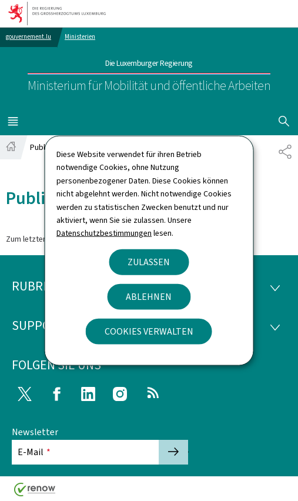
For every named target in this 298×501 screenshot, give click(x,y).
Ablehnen (149, 296)
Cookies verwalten (149, 331)
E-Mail (34, 452)
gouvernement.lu (28, 36)
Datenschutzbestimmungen (104, 233)
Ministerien (80, 36)
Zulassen (149, 261)
